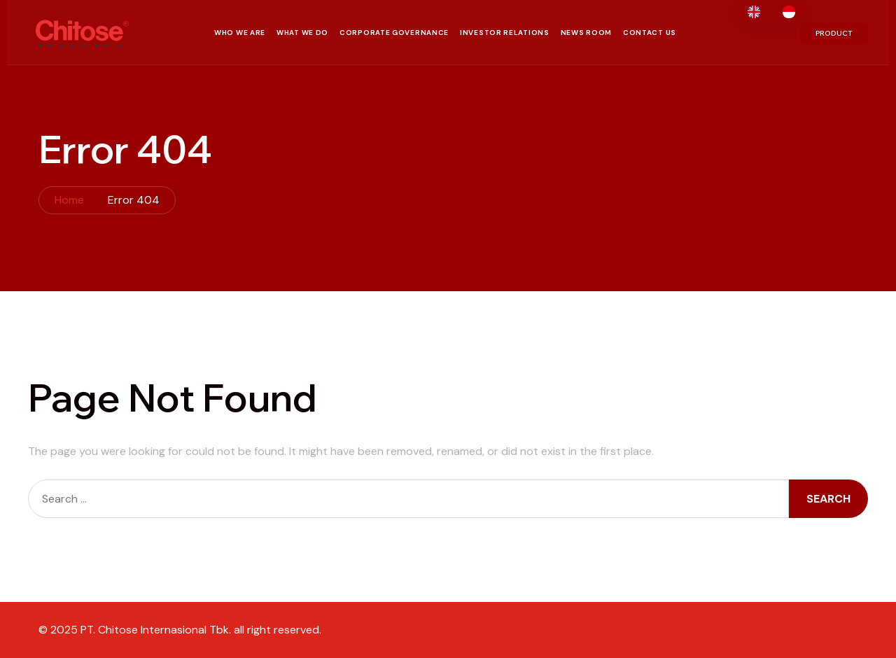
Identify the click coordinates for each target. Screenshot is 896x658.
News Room (586, 32)
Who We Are (239, 32)
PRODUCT (834, 33)
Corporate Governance (394, 32)
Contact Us (649, 32)
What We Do (302, 32)
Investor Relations (505, 32)
